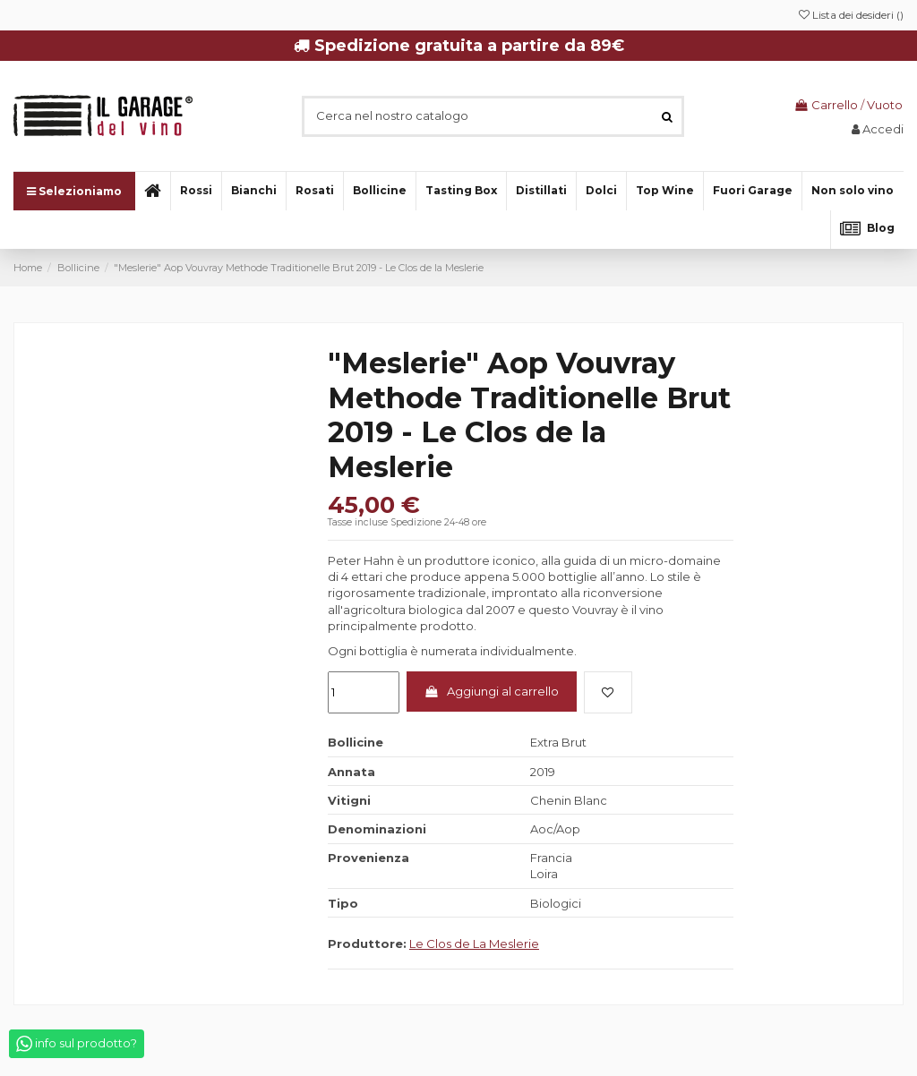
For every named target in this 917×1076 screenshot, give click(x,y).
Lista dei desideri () (851, 14)
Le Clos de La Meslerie (474, 943)
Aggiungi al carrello (491, 691)
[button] (852, 191)
